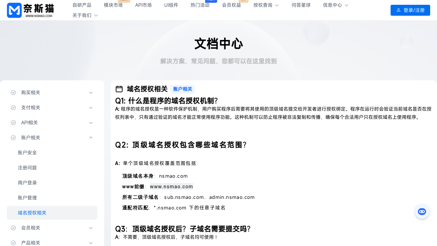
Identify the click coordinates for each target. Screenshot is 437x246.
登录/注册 (410, 10)
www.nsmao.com (171, 186)
